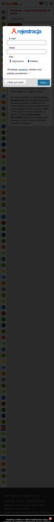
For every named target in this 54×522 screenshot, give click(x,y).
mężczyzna (18, 61)
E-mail (12, 38)
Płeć (11, 57)
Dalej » (43, 82)
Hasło (12, 48)
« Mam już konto (15, 82)
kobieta (34, 61)
